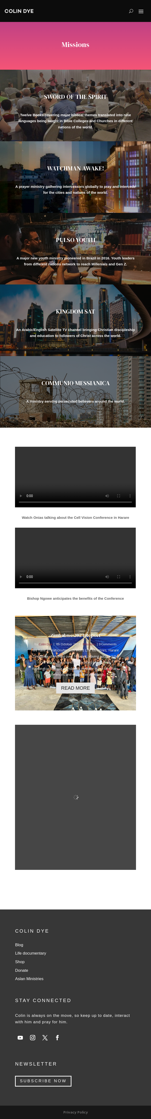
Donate (21, 970)
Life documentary (30, 953)
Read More (75, 688)
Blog (19, 945)
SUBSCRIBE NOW (43, 1081)
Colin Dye (45, 644)
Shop (20, 962)
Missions (89, 644)
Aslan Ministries (29, 979)
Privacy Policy (75, 1112)
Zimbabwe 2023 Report (75, 635)
